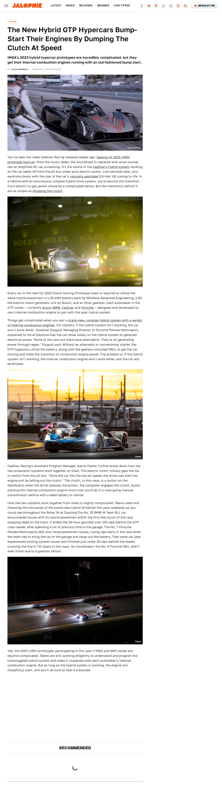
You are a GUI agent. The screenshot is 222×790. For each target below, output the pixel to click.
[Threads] (170, 5)
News (70, 5)
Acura (46, 307)
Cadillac (68, 307)
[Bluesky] (149, 5)
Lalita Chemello (19, 69)
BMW (56, 307)
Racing (12, 21)
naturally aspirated (84, 176)
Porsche (87, 307)
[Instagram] (178, 5)
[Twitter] (163, 5)
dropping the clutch (47, 191)
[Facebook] (141, 5)
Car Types (122, 5)
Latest (56, 5)
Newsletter (204, 5)
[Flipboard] (156, 5)
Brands (103, 5)
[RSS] (185, 5)
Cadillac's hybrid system (111, 167)
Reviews (86, 5)
